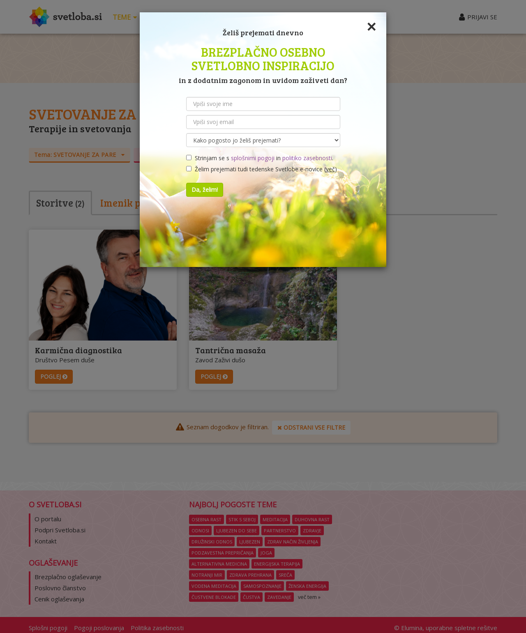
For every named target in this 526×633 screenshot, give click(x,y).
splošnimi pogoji (253, 158)
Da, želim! (204, 189)
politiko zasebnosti (307, 158)
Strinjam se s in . (259, 158)
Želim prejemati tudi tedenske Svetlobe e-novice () (261, 169)
